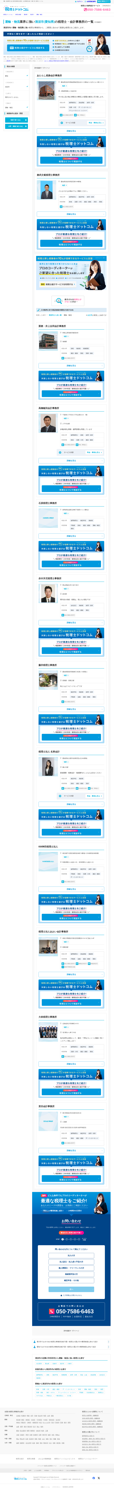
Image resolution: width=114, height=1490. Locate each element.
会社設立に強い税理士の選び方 (91, 1444)
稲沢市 (62, 1363)
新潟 (25, 1426)
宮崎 (54, 1443)
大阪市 (22, 1435)
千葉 (52, 1422)
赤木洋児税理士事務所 (50, 578)
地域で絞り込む (15, 120)
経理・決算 (73, 1375)
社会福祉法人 (91, 1392)
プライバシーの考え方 (57, 1470)
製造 (96, 1389)
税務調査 (64, 1375)
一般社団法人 (59, 1395)
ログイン (79, 1)
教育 (102, 1389)
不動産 (81, 1392)
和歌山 (57, 1435)
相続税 (38, 1378)
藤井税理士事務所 (48, 665)
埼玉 (40, 1422)
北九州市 (28, 1443)
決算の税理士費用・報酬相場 (91, 1418)
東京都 (18, 1420)
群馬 (69, 1422)
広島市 (31, 1439)
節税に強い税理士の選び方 (90, 1450)
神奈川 (18, 1422)
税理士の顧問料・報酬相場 (90, 1415)
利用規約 (46, 1470)
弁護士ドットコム (45, 1487)
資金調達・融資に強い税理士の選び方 (93, 1438)
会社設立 (102, 1375)
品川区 (58, 1420)
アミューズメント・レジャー (67, 1392)
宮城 (35, 1416)
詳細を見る (71, 131)
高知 (58, 1439)
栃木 (65, 1422)
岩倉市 (55, 1363)
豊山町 (47, 1363)
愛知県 (8, 61)
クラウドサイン (56, 1487)
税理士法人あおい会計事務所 (53, 931)
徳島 (47, 1439)
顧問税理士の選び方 (88, 1436)
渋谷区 (33, 1420)
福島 (52, 1416)
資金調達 (93, 1375)
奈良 (53, 1435)
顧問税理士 (39, 1375)
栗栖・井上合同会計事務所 (52, 326)
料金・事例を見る (95, 123)
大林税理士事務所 (48, 1017)
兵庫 (40, 1435)
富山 (38, 1426)
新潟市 (30, 1426)
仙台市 (40, 1416)
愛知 (17, 1431)
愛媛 (54, 1439)
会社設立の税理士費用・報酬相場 (92, 1421)
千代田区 (39, 1420)
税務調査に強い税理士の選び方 (91, 1441)
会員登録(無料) (90, 1)
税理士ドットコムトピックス (64, 1459)
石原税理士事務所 (48, 503)
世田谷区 (51, 1420)
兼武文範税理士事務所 (63, 61)
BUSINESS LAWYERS (68, 1487)
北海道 (18, 1416)
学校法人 (49, 1395)
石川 (34, 1426)
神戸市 (45, 1435)
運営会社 (88, 1470)
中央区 (45, 1420)
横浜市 (24, 1422)
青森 (28, 1416)
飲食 (37, 1389)
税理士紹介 (20, 1459)
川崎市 (29, 1422)
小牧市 (69, 1363)
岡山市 (22, 1439)
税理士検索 (31, 1459)
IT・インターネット (69, 1389)
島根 (39, 1439)
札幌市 (24, 1416)
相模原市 (35, 1422)
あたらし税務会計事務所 (50, 61)
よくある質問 (37, 1470)
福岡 (17, 1443)
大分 (50, 1443)
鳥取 (36, 1439)
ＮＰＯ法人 (39, 1395)
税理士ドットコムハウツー (87, 1459)
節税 (48, 1375)
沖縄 (63, 1443)
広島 (26, 1439)
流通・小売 (45, 1389)
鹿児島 (58, 1443)
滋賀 (49, 1435)
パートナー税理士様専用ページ (47, 1466)
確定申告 (55, 1375)
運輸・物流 (87, 1389)
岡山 (17, 1439)
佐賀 (33, 1443)
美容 (79, 1389)
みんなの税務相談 (44, 1459)
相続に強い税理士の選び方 (90, 1447)
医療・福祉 (39, 1392)
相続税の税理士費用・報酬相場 (91, 1424)
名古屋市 (39, 1363)
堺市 (27, 1435)
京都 (31, 1435)
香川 (51, 1439)
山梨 (17, 1426)
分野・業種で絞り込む (15, 126)
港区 (23, 1420)
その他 (69, 1395)
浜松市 (38, 1431)
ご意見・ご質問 (27, 1470)
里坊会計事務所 (46, 1106)
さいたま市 (46, 1422)
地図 (63, 86)
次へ (71, 1289)
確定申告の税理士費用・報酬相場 (92, 1427)
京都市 (35, 1435)
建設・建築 (56, 1389)
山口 (43, 1439)
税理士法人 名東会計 (49, 751)
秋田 (44, 1416)
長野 (21, 1426)
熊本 (41, 1443)
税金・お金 (83, 1375)
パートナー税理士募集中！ (68, 1466)
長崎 (37, 1443)
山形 (48, 1416)
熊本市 (46, 1443)
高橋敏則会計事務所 (49, 408)
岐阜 (42, 1431)
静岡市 (33, 1431)
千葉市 (57, 1422)
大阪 (17, 1435)
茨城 (61, 1422)
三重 (46, 1431)
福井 (41, 1426)
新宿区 (28, 1420)
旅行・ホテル (51, 1392)
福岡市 (22, 1443)
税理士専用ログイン (104, 1)
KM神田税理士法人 (48, 846)
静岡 (28, 1431)
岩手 (32, 1416)
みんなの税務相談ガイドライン (75, 1470)
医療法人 (101, 1392)
